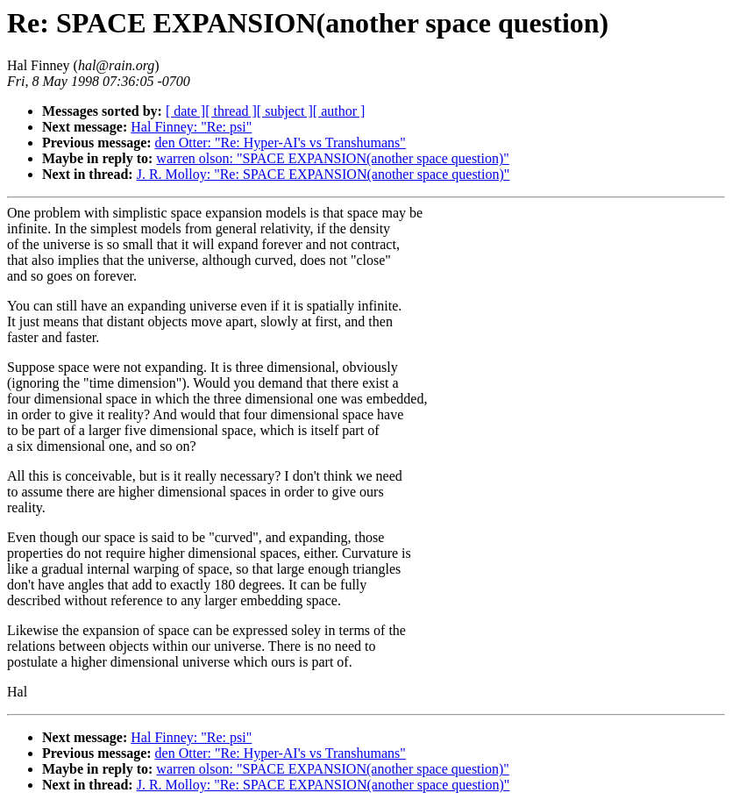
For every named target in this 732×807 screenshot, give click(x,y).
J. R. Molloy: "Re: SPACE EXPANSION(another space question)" (323, 174)
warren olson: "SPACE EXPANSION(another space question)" (332, 158)
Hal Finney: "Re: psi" (191, 126)
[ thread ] (231, 111)
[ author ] (339, 111)
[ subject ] (285, 111)
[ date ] (185, 111)
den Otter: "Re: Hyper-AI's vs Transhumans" (280, 142)
